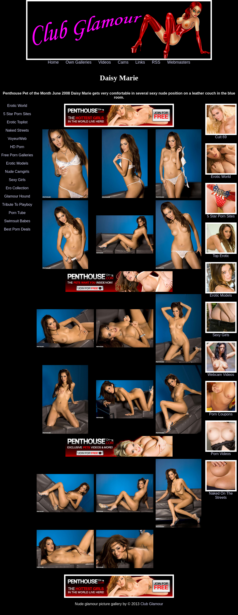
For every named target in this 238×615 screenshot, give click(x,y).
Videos (104, 62)
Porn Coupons (221, 412)
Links (140, 62)
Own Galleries (79, 62)
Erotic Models (17, 163)
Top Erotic (221, 254)
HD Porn (17, 147)
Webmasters (178, 62)
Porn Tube (17, 213)
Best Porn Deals (17, 229)
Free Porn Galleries (17, 155)
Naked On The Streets (221, 493)
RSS (156, 62)
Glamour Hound (17, 196)
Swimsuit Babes (17, 221)
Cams (123, 62)
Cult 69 (221, 135)
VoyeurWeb (17, 139)
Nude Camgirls (17, 171)
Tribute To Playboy (17, 204)
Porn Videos (221, 452)
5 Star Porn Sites (17, 114)
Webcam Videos (221, 373)
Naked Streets (17, 130)
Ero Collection (17, 188)
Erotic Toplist (17, 122)
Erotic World (17, 106)
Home (53, 62)
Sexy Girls (17, 180)
